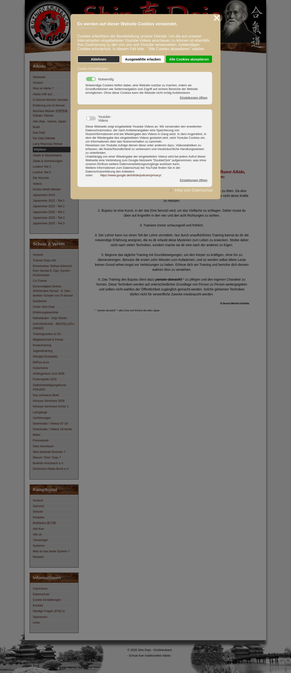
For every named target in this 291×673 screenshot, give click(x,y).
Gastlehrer (40, 301)
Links (36, 622)
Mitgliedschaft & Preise (48, 339)
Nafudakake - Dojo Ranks (50, 318)
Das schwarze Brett (46, 395)
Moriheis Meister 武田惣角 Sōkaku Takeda (50, 113)
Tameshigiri (40, 540)
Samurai (38, 506)
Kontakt (38, 605)
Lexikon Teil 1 (42, 166)
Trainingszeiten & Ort (47, 334)
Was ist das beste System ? (51, 551)
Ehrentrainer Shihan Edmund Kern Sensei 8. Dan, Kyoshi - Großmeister (52, 270)
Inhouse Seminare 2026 (49, 400)
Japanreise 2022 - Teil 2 (49, 206)
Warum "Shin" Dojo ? (47, 457)
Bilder (37, 434)
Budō (36, 127)
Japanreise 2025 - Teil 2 (49, 217)
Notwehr (38, 557)
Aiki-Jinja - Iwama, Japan (49, 121)
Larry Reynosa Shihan (48, 144)
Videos (37, 183)
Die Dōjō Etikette (44, 138)
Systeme (39, 545)
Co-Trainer (40, 280)
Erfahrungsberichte (45, 312)
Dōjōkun (40, 149)
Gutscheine (40, 368)
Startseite (39, 77)
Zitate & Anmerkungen (48, 161)
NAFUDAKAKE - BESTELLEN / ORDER (54, 326)
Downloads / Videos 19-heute (52, 429)
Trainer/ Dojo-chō (44, 260)
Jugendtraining (42, 351)
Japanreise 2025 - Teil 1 (49, 212)
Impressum (40, 588)
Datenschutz (41, 594)
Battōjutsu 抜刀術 (44, 523)
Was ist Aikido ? (43, 88)
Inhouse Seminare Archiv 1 (51, 406)
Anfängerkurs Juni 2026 (48, 373)
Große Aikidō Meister (47, 189)
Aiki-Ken (38, 528)
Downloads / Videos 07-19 (50, 423)
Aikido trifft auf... (43, 94)
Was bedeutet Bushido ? (49, 452)
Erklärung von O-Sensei (49, 105)
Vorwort (38, 82)
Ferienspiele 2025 (45, 379)
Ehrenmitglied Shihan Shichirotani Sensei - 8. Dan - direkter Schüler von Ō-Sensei (53, 291)
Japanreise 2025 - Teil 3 (49, 223)
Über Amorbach (43, 446)
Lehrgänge (40, 412)
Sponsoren (40, 617)
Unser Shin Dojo (44, 306)
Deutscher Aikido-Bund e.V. (51, 468)
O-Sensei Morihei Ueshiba (50, 100)
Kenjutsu (39, 517)
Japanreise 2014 (44, 195)
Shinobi (38, 511)
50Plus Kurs (41, 362)
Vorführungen (42, 418)
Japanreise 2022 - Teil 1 (49, 200)
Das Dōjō (39, 132)
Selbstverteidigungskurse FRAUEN (49, 387)
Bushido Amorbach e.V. (48, 463)
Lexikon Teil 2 (42, 172)
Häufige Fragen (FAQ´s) (49, 611)
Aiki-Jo (37, 534)
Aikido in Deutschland (47, 155)
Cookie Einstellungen (47, 600)
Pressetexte (41, 440)
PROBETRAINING (45, 356)
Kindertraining (42, 345)
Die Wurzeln (41, 178)
